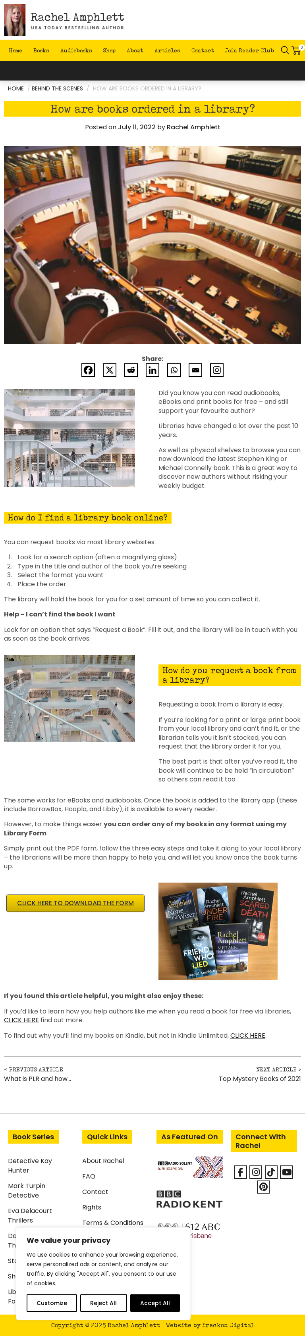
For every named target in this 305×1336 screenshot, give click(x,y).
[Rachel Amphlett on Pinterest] (263, 1187)
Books (41, 50)
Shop (109, 50)
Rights (91, 1207)
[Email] (195, 370)
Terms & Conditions (112, 1222)
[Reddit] (131, 370)
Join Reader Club (249, 50)
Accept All (155, 1303)
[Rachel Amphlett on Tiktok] (271, 1172)
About (135, 50)
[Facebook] (88, 370)
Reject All (103, 1303)
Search (285, 50)
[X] (109, 370)
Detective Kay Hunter (30, 1165)
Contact (202, 50)
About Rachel (103, 1160)
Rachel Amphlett (193, 127)
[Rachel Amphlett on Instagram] (255, 1172)
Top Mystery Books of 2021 (260, 1078)
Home (15, 50)
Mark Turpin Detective (26, 1190)
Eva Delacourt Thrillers (30, 1215)
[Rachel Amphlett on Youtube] (286, 1172)
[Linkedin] (152, 370)
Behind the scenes (57, 88)
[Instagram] (217, 370)
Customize (52, 1303)
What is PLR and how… (37, 1078)
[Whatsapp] (174, 370)
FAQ (88, 1176)
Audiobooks (76, 50)
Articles (167, 50)
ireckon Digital (228, 1325)
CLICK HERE (21, 1020)
